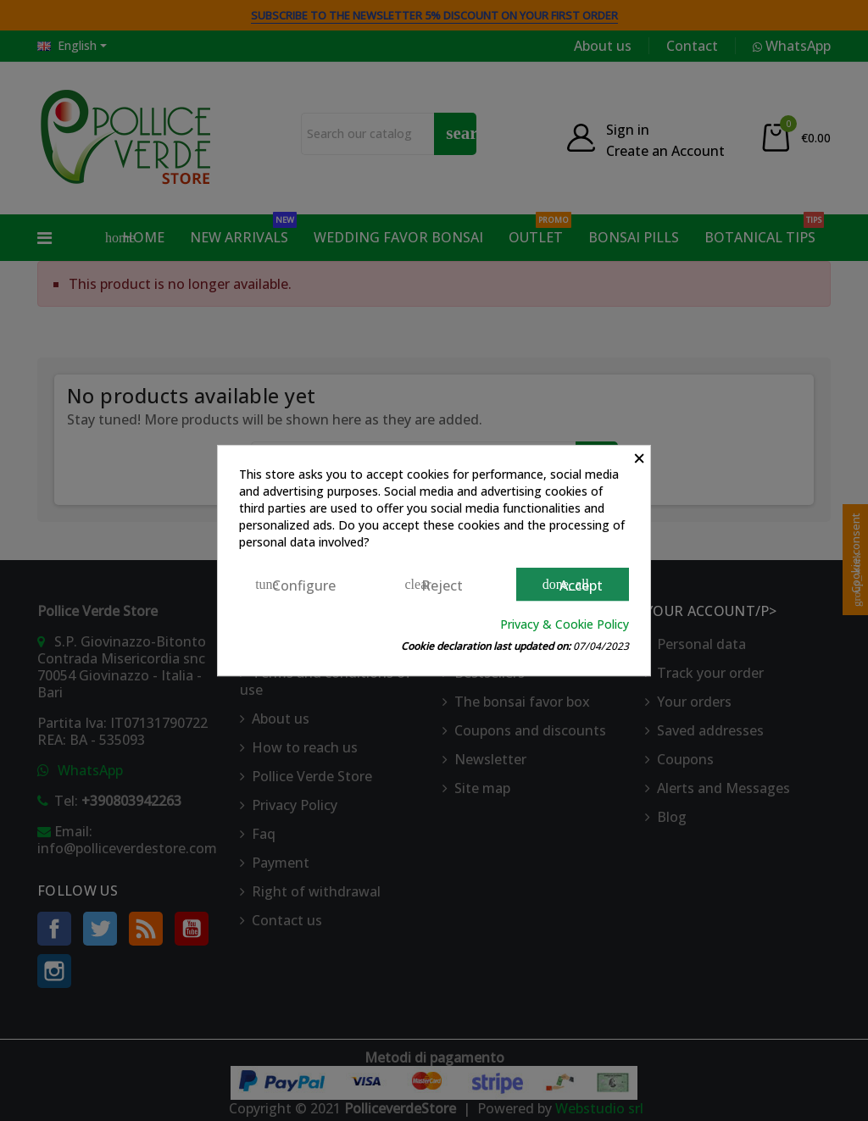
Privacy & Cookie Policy (564, 624)
